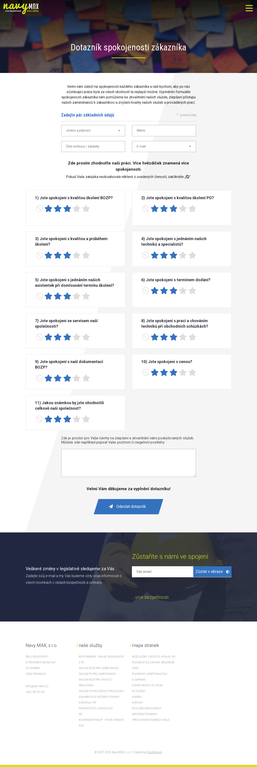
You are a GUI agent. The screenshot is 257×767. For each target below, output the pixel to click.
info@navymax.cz (37, 686)
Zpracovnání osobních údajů (151, 719)
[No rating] (39, 208)
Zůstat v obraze (212, 571)
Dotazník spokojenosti (147, 708)
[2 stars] (57, 208)
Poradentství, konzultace (96, 708)
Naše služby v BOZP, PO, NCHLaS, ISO (153, 656)
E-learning (139, 679)
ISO (80, 714)
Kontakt (137, 702)
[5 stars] (86, 208)
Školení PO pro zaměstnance (97, 673)
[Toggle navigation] (249, 8)
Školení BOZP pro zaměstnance (99, 668)
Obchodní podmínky (144, 714)
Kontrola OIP (87, 702)
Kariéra (137, 696)
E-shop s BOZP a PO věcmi (147, 685)
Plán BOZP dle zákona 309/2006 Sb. (153, 662)
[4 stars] (76, 208)
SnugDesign (154, 752)
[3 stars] (67, 208)
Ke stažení (138, 691)
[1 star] (48, 208)
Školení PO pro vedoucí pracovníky (101, 691)
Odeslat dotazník (127, 506)
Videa (135, 668)
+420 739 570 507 (35, 692)
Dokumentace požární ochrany (99, 696)
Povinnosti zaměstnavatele (149, 673)
